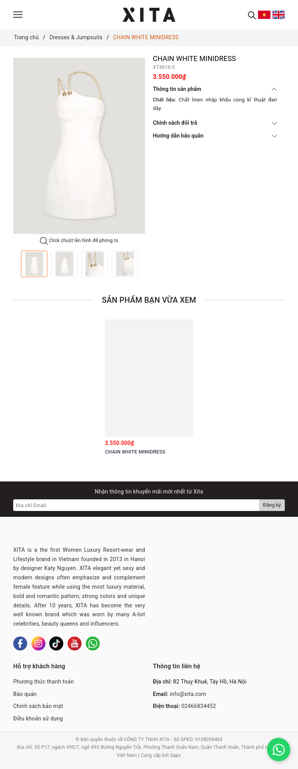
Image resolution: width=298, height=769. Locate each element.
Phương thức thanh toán (43, 681)
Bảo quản (25, 694)
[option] (79, 146)
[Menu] (18, 14)
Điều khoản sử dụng (38, 718)
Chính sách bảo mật (38, 706)
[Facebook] (20, 643)
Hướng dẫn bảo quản (215, 136)
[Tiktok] (56, 643)
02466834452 (198, 706)
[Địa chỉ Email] (136, 505)
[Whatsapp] (93, 643)
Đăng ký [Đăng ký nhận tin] (272, 505)
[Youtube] (74, 643)
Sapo (175, 755)
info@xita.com (188, 694)
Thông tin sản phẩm (215, 89)
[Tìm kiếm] (252, 14)
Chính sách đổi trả (215, 123)
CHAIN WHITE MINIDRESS (135, 452)
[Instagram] (38, 643)
